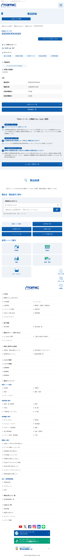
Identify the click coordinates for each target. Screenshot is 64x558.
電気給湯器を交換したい (11, 474)
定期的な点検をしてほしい (11, 459)
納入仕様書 (7, 56)
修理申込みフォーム (9, 354)
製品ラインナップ (9, 381)
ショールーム (8, 340)
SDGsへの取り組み (9, 313)
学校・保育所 (38, 431)
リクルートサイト (9, 317)
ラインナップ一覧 (16, 234)
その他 (37, 412)
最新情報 (6, 509)
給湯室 (6, 388)
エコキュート (8, 486)
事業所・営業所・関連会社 (42, 305)
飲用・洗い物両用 (9, 404)
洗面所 (37, 388)
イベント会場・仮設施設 (11, 435)
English (6, 371)
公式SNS (6, 368)
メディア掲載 (8, 521)
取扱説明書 (42, 56)
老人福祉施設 (8, 431)
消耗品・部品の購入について (12, 350)
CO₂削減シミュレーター (11, 455)
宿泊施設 (37, 424)
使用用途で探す (47, 224)
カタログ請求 (8, 360)
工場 (36, 435)
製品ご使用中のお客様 (10, 346)
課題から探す (47, 229)
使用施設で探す (17, 229)
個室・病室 (38, 392)
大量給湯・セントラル (10, 412)
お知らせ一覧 (8, 505)
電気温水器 (7, 483)
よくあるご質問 (8, 336)
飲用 (36, 404)
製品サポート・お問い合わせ (12, 333)
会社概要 (6, 301)
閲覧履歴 (61, 288)
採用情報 (37, 313)
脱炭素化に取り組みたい (11, 451)
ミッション (38, 301)
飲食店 (37, 420)
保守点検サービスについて (42, 350)
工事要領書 (54, 56)
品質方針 (37, 309)
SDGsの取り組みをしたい (11, 467)
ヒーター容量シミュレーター (12, 448)
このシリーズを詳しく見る (52, 39)
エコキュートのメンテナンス (12, 470)
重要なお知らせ (8, 513)
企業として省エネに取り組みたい (13, 444)
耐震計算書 (19, 56)
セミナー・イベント (9, 517)
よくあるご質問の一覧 (42, 164)
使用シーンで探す (16, 224)
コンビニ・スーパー (9, 424)
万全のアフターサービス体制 (12, 463)
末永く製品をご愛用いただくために (33, 541)
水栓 (5, 490)
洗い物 (37, 408)
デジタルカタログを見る (13, 66)
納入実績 (6, 323)
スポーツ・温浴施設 (9, 428)
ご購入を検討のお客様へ (42, 336)
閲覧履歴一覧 (44, 109)
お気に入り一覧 (61, 281)
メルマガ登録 (8, 364)
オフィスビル (8, 420)
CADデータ (31, 56)
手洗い (6, 408)
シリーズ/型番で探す (47, 234)
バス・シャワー (8, 396)
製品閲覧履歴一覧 (9, 500)
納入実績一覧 (38, 327)
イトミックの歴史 (9, 309)
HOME (6, 294)
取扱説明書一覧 (39, 354)
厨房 (5, 392)
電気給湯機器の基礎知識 (33, 549)
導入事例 (6, 327)
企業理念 (6, 305)
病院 (36, 428)
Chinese (6, 375)
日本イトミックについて (11, 298)
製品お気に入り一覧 (9, 496)
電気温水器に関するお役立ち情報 (33, 534)
